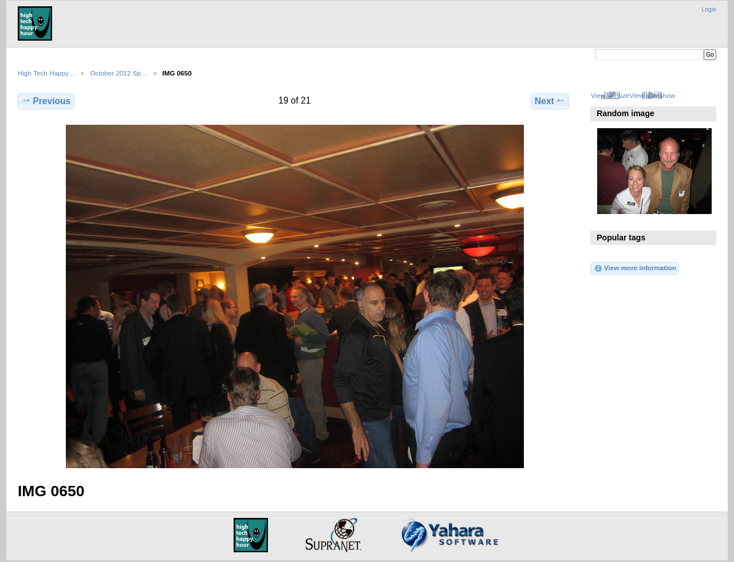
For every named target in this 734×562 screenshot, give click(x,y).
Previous (46, 101)
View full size (610, 95)
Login (709, 9)
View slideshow (652, 95)
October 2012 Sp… (118, 73)
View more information (635, 268)
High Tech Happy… (46, 73)
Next (550, 101)
